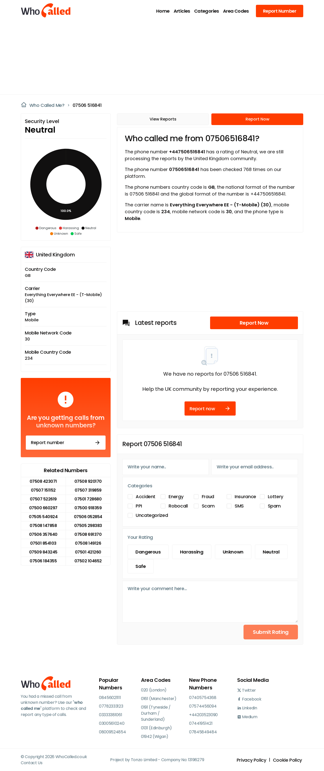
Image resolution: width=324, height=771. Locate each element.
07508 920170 (88, 481)
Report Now (257, 119)
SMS (239, 506)
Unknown (233, 552)
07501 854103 (43, 543)
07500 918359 (88, 508)
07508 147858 (43, 525)
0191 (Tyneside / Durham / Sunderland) (156, 713)
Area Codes (236, 11)
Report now (210, 408)
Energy (176, 496)
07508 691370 (88, 534)
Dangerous (148, 552)
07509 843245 (43, 552)
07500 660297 (43, 508)
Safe (140, 566)
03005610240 (111, 723)
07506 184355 (43, 561)
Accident (145, 496)
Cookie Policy (287, 760)
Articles (182, 11)
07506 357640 (43, 534)
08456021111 (110, 698)
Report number (65, 442)
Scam (208, 506)
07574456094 (202, 706)
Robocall (178, 506)
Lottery (275, 496)
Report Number (279, 11)
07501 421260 (88, 552)
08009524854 (112, 732)
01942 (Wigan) (154, 736)
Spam (274, 506)
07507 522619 (43, 499)
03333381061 (110, 715)
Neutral (271, 552)
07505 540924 (43, 517)
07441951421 (200, 723)
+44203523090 (203, 715)
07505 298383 (88, 525)
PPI (139, 506)
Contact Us (32, 763)
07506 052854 (88, 517)
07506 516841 (87, 105)
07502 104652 (88, 561)
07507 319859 (88, 490)
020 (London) (154, 690)
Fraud (208, 496)
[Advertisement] (159, 57)
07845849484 (203, 732)
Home (163, 11)
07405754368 (202, 698)
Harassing (192, 552)
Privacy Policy (251, 760)
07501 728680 (88, 499)
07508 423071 (43, 481)
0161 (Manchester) (158, 699)
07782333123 (111, 706)
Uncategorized (152, 515)
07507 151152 (43, 490)
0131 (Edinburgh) (156, 728)
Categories (206, 11)
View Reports (163, 119)
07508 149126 (88, 543)
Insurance (245, 496)
